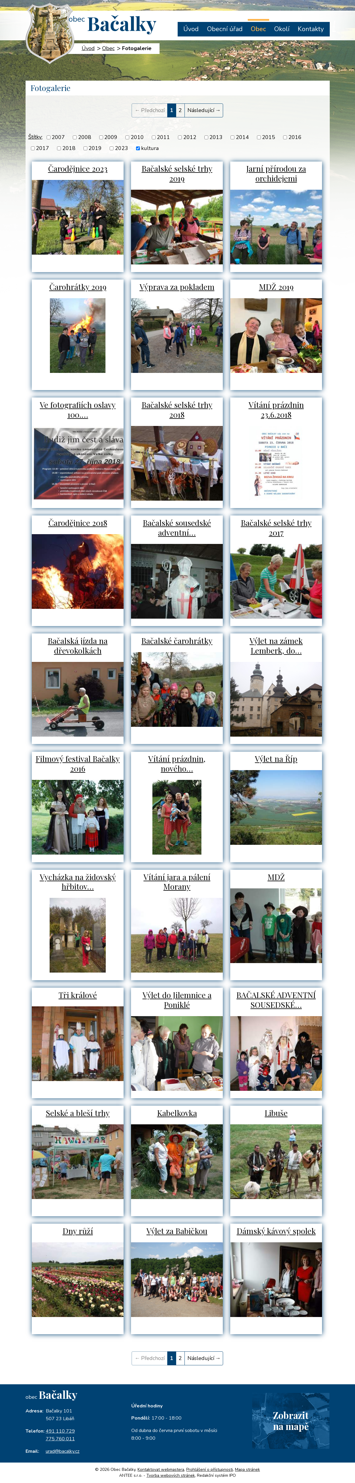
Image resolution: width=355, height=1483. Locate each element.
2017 (42, 148)
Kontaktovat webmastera (161, 1469)
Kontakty (311, 29)
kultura (150, 148)
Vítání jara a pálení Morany (176, 882)
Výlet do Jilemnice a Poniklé (177, 1000)
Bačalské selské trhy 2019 (177, 174)
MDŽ (276, 877)
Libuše (276, 1113)
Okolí (281, 29)
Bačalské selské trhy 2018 (177, 410)
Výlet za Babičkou (177, 1231)
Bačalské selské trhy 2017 (276, 528)
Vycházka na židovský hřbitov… (77, 882)
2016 (295, 137)
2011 (163, 137)
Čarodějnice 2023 (77, 169)
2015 (268, 137)
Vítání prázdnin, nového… (177, 764)
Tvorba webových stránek (170, 1475)
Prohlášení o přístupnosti (209, 1469)
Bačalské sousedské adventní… (177, 528)
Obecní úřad (225, 29)
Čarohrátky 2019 (78, 287)
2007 (58, 137)
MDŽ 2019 (276, 287)
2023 (121, 148)
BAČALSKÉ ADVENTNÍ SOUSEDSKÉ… (276, 1000)
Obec (258, 29)
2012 (189, 137)
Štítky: (35, 137)
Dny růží (77, 1231)
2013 (216, 137)
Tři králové (78, 995)
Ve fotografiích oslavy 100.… (78, 410)
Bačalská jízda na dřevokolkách (78, 646)
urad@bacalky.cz (63, 1451)
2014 (242, 137)
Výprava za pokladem (177, 287)
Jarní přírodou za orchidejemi (276, 174)
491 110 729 (60, 1431)
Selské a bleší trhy (78, 1113)
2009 (110, 137)
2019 (95, 148)
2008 (84, 137)
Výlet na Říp (276, 759)
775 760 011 (60, 1439)
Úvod (191, 29)
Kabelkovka (177, 1113)
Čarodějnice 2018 (78, 523)
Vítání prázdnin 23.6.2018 (276, 410)
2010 (137, 137)
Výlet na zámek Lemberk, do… (276, 646)
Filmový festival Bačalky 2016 (78, 764)
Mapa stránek (247, 1469)
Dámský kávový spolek (276, 1231)
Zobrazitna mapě (289, 1423)
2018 (68, 148)
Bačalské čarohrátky (177, 641)
